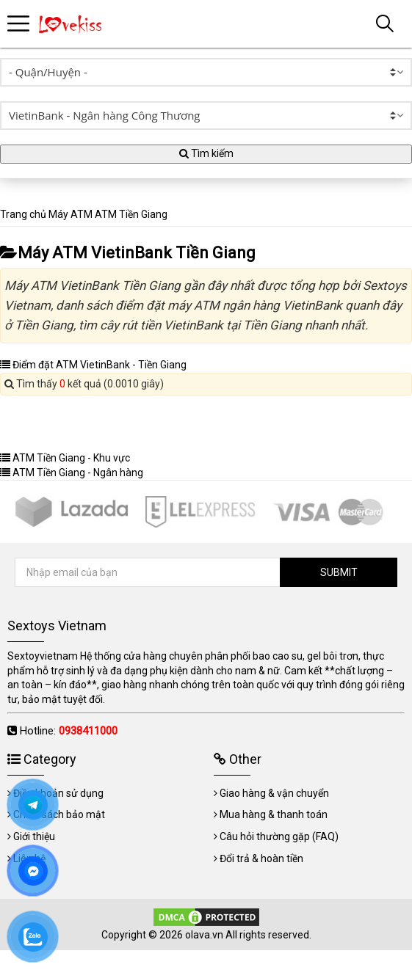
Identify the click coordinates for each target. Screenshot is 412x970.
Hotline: (69, 730)
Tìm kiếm (206, 153)
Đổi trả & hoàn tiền (261, 858)
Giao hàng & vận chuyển (274, 793)
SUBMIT (339, 572)
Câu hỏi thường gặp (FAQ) (279, 836)
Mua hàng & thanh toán (274, 814)
